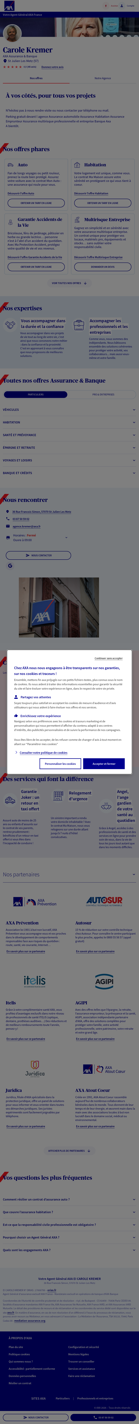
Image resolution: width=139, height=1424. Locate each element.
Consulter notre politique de (43, 753)
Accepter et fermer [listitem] (104, 764)
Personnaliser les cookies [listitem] (60, 764)
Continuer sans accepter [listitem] (109, 658)
